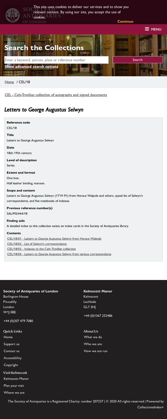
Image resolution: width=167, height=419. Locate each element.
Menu (156, 29)
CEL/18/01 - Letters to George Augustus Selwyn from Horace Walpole (54, 238)
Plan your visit (14, 385)
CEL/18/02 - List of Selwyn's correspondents (37, 244)
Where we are (14, 392)
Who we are (93, 344)
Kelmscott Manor (16, 379)
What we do (93, 337)
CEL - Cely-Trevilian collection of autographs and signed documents (56, 95)
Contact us (11, 351)
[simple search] (56, 60)
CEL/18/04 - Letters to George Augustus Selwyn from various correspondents (59, 254)
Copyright (11, 365)
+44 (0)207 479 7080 (18, 321)
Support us (11, 344)
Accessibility (13, 358)
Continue (125, 21)
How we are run (95, 351)
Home (9, 82)
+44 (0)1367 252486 (98, 316)
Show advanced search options (31, 66)
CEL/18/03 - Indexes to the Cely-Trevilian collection (41, 249)
